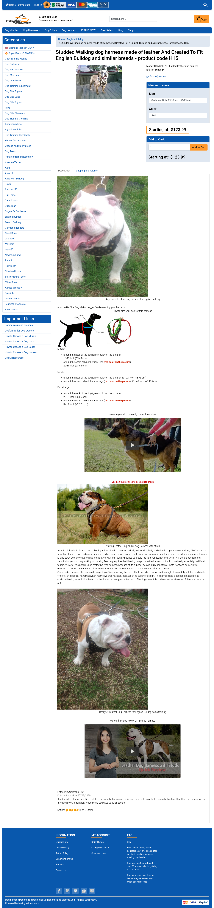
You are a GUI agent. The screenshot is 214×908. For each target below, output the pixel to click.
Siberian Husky (13, 271)
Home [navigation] (61, 39)
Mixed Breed (11, 282)
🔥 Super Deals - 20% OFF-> (19, 53)
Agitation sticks (13, 129)
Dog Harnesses (31, 30)
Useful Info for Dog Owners (19, 330)
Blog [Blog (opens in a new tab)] (120, 30)
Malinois (9, 244)
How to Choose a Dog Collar (20, 347)
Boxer (8, 184)
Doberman (10, 205)
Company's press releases (19, 325)
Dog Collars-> (12, 64)
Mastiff (9, 249)
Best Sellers (107, 30)
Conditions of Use (64, 859)
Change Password (100, 847)
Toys (7, 107)
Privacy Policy (62, 847)
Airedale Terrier (13, 162)
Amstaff (9, 173)
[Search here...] (133, 19)
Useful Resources (14, 357)
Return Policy (62, 853)
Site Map (60, 864)
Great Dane (11, 233)
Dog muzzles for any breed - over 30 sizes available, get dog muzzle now (142, 866)
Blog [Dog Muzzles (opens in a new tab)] (129, 842)
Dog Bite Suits (12, 96)
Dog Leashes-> (13, 80)
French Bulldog (13, 222)
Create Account (98, 853)
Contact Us (24, 4)
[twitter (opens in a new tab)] (67, 891)
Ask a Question (156, 76)
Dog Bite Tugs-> (13, 91)
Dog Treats (11, 151)
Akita (7, 167)
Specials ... (11, 293)
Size (152, 94)
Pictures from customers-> (19, 156)
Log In (37, 4)
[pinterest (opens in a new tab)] (75, 891)
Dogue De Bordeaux (15, 211)
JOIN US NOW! (88, 30)
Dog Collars (51, 30)
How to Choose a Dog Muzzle (20, 336)
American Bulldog (14, 178)
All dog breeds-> (13, 287)
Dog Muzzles (12, 30)
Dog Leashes (69, 30)
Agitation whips (13, 124)
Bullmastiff (11, 189)
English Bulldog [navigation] (75, 39)
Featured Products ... (16, 304)
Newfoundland (13, 255)
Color (152, 109)
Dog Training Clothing (16, 118)
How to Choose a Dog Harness (21, 352)
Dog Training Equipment (18, 86)
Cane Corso (11, 200)
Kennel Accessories (15, 140)
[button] (205, 5)
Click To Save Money (16, 58)
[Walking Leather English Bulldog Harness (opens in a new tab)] (102, 513)
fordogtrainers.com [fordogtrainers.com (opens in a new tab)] (28, 903)
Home (11, 4)
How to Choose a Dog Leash (20, 341)
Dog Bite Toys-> (13, 102)
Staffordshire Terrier (15, 276)
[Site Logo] (19, 18)
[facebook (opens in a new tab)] (59, 891)
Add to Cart (199, 147)
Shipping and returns (86, 170)
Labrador (10, 238)
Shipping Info (62, 842)
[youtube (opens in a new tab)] (84, 891)
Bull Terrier (10, 195)
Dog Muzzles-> (13, 75)
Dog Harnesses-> (14, 69)
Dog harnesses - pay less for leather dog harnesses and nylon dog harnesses (140, 878)
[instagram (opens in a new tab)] (92, 891)
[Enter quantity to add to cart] (169, 147)
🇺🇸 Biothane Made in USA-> (19, 47)
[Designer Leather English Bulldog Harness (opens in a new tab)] (102, 648)
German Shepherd (14, 227)
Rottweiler (10, 265)
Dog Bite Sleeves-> (15, 113)
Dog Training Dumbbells (17, 135)
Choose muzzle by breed (18, 146)
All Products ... (12, 309)
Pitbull (8, 260)
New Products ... (14, 298)
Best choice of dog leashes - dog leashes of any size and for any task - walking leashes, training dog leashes (142, 852)
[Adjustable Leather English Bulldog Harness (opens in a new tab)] (102, 236)
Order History (97, 842)
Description (64, 170)
